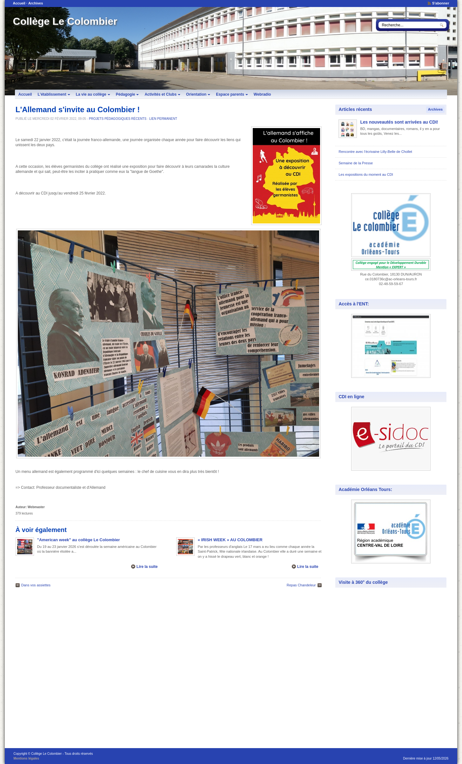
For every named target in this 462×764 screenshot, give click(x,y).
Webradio (262, 94)
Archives (35, 3)
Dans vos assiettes (35, 585)
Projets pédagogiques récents (117, 118)
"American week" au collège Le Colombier (78, 539)
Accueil (19, 3)
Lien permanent (163, 118)
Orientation (198, 94)
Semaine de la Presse (355, 163)
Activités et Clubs (162, 94)
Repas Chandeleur (301, 585)
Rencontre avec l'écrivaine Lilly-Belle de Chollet (375, 151)
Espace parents (232, 94)
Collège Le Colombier (65, 21)
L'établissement (53, 94)
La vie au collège (93, 94)
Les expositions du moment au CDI (365, 174)
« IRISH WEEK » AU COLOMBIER (230, 539)
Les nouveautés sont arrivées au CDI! (399, 122)
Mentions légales (26, 758)
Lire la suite (147, 566)
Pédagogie (127, 94)
